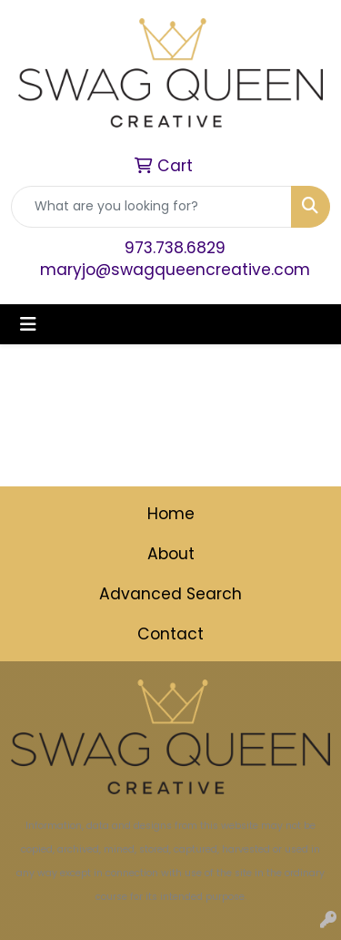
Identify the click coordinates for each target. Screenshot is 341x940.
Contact (170, 634)
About (171, 554)
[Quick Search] (151, 207)
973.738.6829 (175, 248)
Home (171, 514)
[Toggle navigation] (28, 324)
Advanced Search (170, 594)
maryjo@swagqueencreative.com (175, 270)
